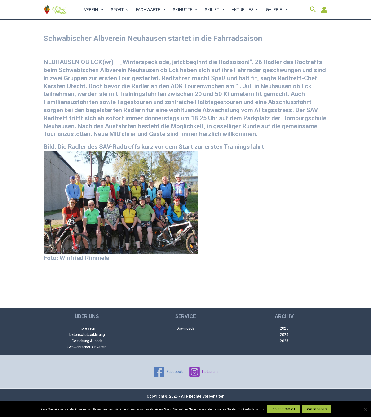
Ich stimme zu (283, 409)
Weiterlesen (317, 409)
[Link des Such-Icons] (313, 12)
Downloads (185, 328)
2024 (284, 334)
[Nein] (365, 409)
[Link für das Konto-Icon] (324, 12)
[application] (108, 12)
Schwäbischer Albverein (87, 347)
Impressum (86, 328)
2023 (284, 341)
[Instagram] (203, 372)
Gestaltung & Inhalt (86, 341)
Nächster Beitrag (311, 290)
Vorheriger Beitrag (61, 290)
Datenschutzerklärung (87, 334)
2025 (284, 328)
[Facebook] (167, 372)
